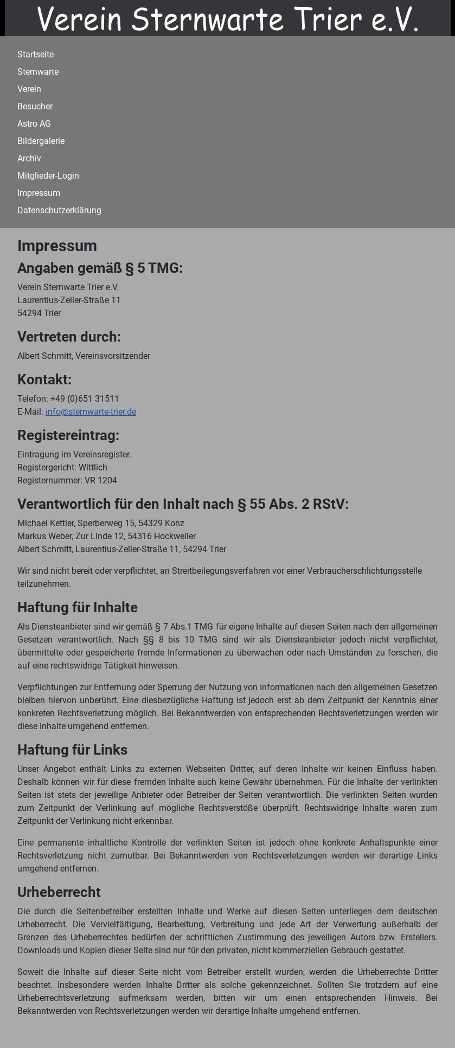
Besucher (35, 106)
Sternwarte (38, 72)
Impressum (38, 193)
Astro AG (34, 124)
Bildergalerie (41, 141)
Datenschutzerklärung (59, 210)
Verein (29, 89)
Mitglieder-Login (48, 176)
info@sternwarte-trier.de (91, 412)
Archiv (29, 158)
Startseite (35, 54)
